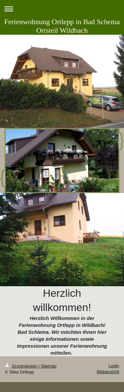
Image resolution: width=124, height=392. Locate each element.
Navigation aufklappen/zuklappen (62, 9)
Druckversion (21, 366)
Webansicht (108, 371)
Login (113, 365)
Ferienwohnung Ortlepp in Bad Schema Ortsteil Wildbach (62, 26)
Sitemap (49, 366)
